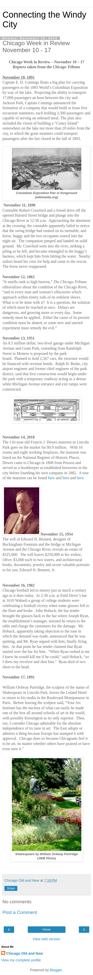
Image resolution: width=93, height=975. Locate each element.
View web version (47, 939)
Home (46, 929)
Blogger (56, 970)
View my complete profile (21, 960)
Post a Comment (19, 912)
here (51, 478)
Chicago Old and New (24, 953)
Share (11, 888)
